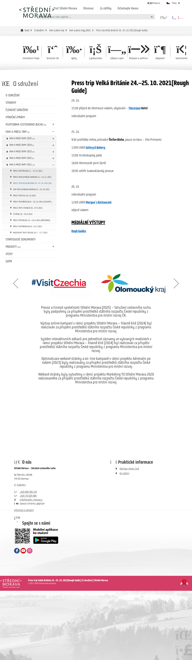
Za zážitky (105, 8)
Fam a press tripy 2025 (21, 138)
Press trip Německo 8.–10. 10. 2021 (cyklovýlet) (33, 201)
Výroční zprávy (15, 117)
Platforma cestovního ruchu (26, 124)
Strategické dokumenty (21, 239)
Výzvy (9, 254)
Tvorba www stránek (184, 582)
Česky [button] (174, 3)
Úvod (36, 12)
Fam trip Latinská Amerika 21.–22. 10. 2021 (31, 189)
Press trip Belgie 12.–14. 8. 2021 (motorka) (31, 220)
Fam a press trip (56, 30)
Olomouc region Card (129, 468)
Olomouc (88, 8)
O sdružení (39, 30)
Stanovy (11, 102)
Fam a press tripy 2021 (80, 30)
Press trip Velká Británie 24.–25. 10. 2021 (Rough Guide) (34, 183)
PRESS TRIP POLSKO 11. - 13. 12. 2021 (28, 171)
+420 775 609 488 (25, 495)
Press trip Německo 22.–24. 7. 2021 (27, 226)
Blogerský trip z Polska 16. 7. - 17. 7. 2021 (30, 232)
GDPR (9, 261)
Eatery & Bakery (95, 147)
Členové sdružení (17, 110)
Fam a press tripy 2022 (21, 158)
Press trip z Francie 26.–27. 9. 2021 (28, 208)
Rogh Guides (78, 231)
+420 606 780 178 (25, 491)
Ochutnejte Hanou (128, 8)
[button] (153, 3)
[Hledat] (152, 16)
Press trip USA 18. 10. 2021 (24, 195)
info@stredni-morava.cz (28, 499)
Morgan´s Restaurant (99, 202)
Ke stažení (124, 473)
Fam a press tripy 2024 (21, 145)
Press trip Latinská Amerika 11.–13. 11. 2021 (32, 177)
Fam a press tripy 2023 (21, 151)
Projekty (13, 247)
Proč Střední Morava (65, 8)
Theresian (134, 108)
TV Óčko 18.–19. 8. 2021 (23, 214)
